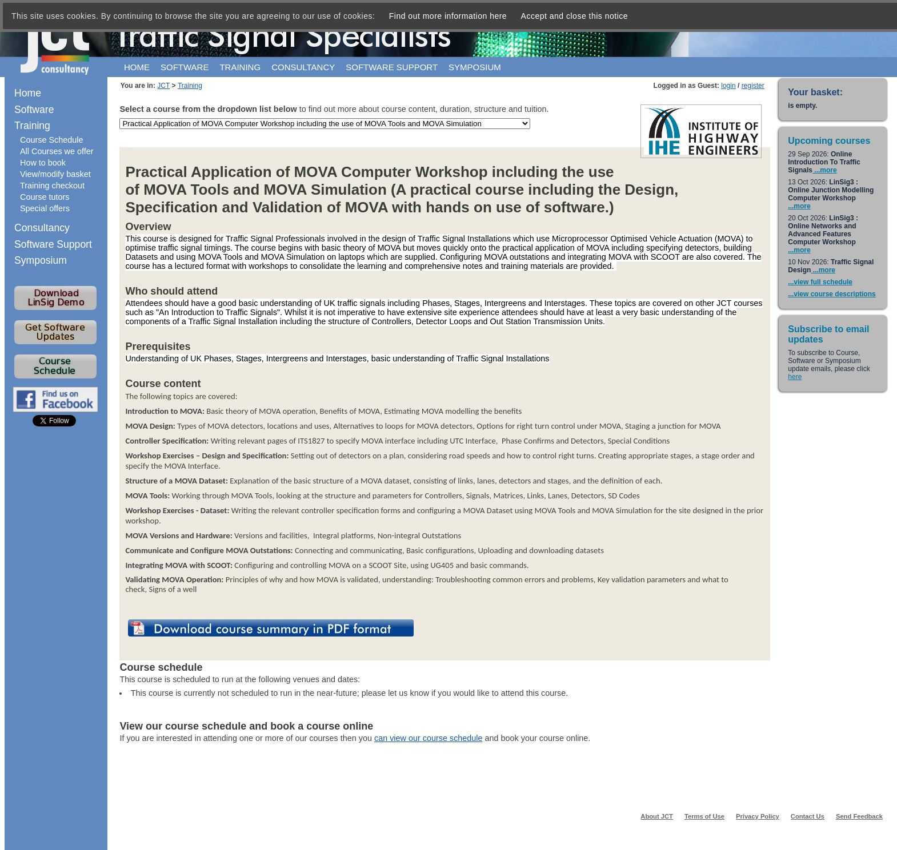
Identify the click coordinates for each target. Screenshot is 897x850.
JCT (163, 86)
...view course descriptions (831, 294)
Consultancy (303, 67)
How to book (43, 162)
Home (137, 67)
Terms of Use (704, 816)
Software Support (53, 244)
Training (240, 67)
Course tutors (44, 197)
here (795, 377)
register (753, 86)
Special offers (45, 208)
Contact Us (807, 816)
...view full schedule (820, 282)
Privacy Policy (757, 816)
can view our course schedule (428, 738)
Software (185, 67)
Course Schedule (51, 139)
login (728, 86)
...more (824, 170)
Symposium (474, 67)
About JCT (656, 816)
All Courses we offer (57, 151)
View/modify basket (55, 174)
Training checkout (52, 185)
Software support (392, 67)
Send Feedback (859, 816)
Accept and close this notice (574, 16)
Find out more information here (448, 16)
